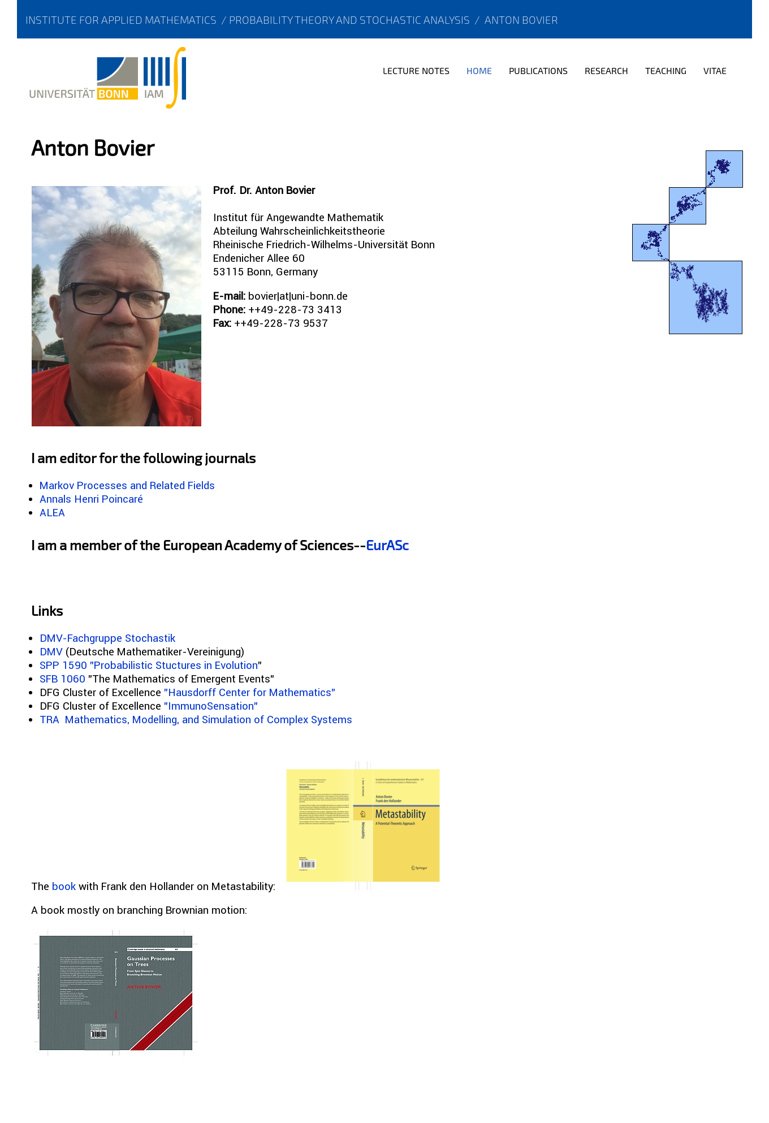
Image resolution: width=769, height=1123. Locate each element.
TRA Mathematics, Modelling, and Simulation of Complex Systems (196, 719)
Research (606, 70)
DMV (51, 651)
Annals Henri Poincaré (91, 499)
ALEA (52, 512)
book (64, 886)
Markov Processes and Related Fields (127, 485)
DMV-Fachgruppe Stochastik (107, 638)
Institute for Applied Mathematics (121, 19)
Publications (538, 70)
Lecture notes (416, 70)
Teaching (665, 70)
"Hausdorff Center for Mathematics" (249, 692)
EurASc (387, 545)
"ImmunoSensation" (211, 705)
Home (479, 70)
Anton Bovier (521, 19)
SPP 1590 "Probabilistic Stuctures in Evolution (149, 665)
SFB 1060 (62, 678)
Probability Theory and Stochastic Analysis (349, 19)
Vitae (715, 70)
